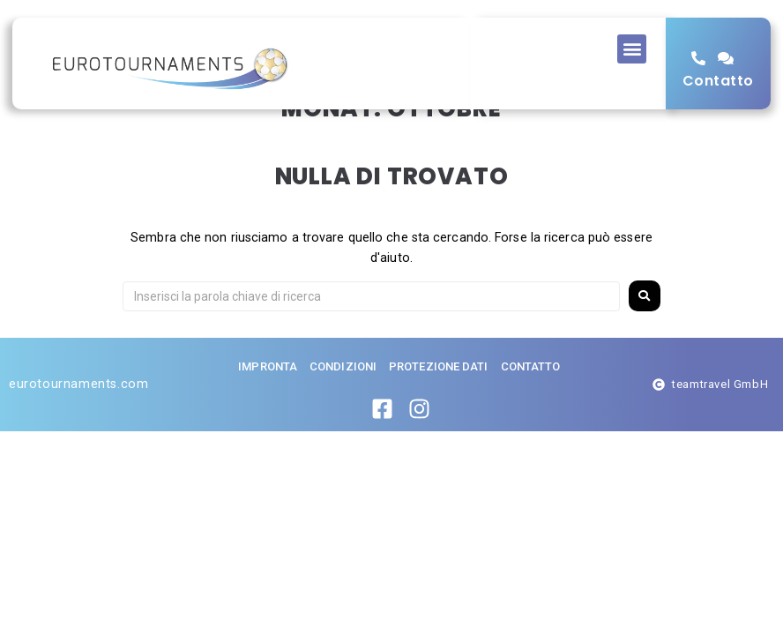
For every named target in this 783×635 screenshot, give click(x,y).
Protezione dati (438, 404)
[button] (631, 49)
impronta (267, 404)
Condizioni (343, 404)
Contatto (718, 81)
